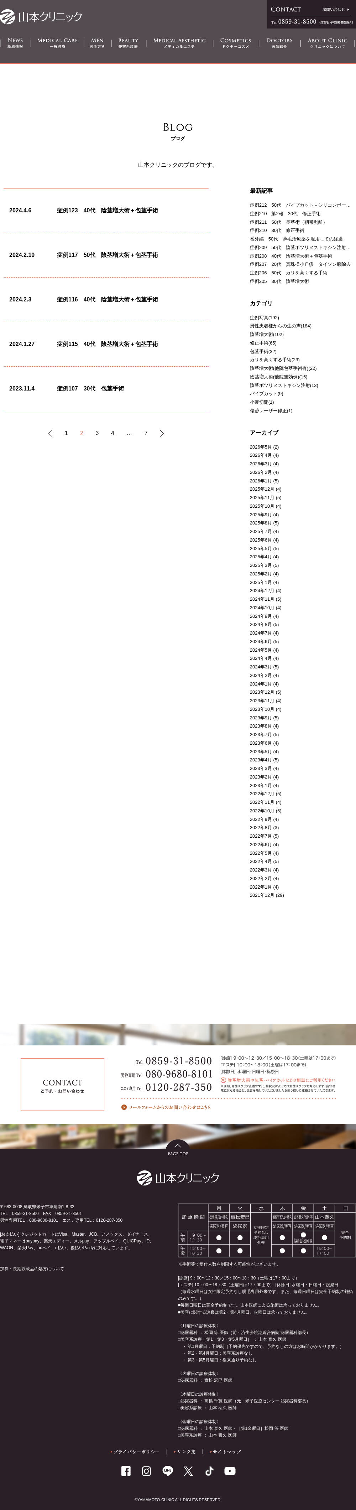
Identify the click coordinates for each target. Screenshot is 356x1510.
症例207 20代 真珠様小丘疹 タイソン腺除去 (300, 264)
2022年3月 (261, 870)
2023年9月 (261, 717)
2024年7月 (261, 633)
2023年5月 (261, 751)
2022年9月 (261, 819)
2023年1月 (261, 785)
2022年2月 (261, 878)
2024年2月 (261, 675)
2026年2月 (261, 472)
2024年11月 (262, 599)
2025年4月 (261, 556)
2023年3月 (261, 768)
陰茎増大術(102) (267, 334)
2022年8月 (261, 827)
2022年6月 (261, 844)
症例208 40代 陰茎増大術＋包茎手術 (291, 256)
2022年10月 (262, 810)
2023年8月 (261, 726)
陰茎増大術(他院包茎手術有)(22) (283, 368)
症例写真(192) (264, 317)
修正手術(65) (263, 343)
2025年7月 (261, 531)
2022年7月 (261, 836)
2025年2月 (261, 573)
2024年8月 (261, 624)
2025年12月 (262, 489)
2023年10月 (262, 709)
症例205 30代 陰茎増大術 (279, 281)
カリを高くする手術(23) (275, 359)
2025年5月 (261, 548)
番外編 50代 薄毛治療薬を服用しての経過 (296, 239)
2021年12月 (262, 895)
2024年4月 (261, 658)
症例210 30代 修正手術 (277, 230)
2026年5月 (261, 447)
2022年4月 (261, 861)
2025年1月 (261, 582)
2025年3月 (261, 565)
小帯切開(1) (262, 402)
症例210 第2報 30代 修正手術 (285, 213)
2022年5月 (261, 853)
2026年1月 (261, 480)
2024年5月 (261, 650)
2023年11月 (262, 700)
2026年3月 (261, 463)
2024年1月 (261, 684)
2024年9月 (261, 616)
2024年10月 (262, 607)
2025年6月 (261, 540)
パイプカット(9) (266, 393)
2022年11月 (262, 802)
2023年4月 (261, 759)
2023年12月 (262, 692)
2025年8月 (261, 523)
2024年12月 (262, 590)
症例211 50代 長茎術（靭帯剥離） (289, 222)
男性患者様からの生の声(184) (281, 326)
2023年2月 (261, 777)
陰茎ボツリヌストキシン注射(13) (284, 385)
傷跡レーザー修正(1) (271, 410)
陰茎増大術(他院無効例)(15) (279, 376)
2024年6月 (261, 641)
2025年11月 (262, 497)
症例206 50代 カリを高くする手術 (289, 272)
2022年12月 (262, 793)
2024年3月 (261, 666)
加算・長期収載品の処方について (32, 1268)
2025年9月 (261, 514)
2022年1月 (261, 887)
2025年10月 (262, 506)
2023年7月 (261, 734)
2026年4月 (261, 455)
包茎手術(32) (263, 351)
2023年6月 (261, 743)
